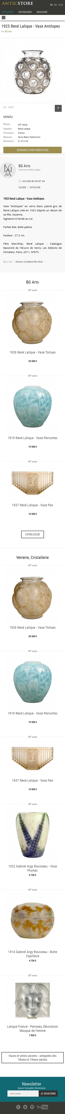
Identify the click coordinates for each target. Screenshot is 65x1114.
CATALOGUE (7, 12)
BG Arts (24, 165)
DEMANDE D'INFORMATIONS (32, 150)
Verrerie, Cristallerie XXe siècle (29, 261)
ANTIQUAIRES (25, 12)
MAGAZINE (42, 12)
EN (55, 4)
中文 (60, 4)
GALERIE (22, 187)
